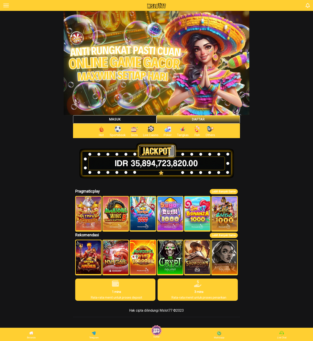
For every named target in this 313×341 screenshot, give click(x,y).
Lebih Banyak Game (224, 191)
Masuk (115, 119)
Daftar (198, 119)
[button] (88, 214)
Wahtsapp (219, 335)
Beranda (31, 335)
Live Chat (281, 335)
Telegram (94, 335)
